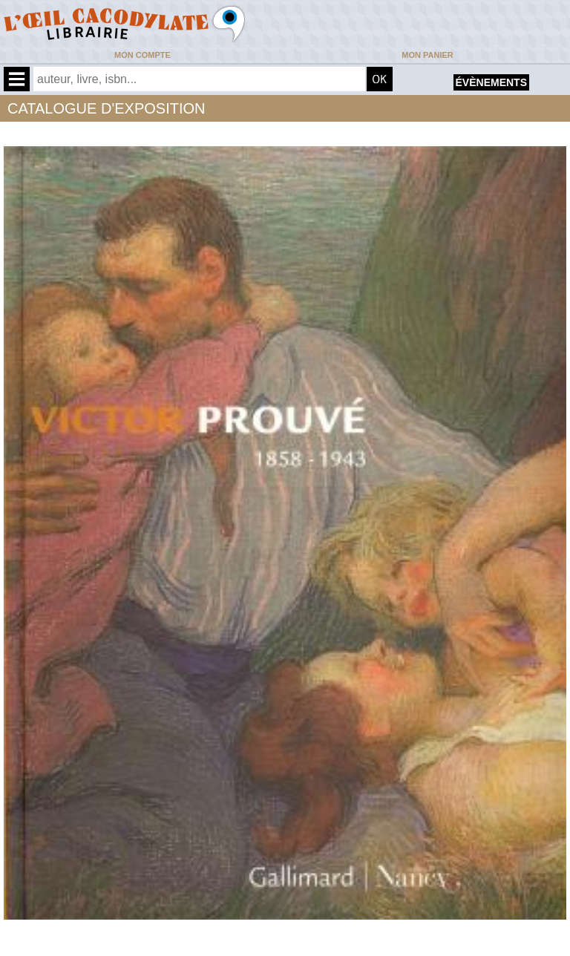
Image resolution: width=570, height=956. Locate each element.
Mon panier (427, 54)
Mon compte (142, 54)
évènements (491, 82)
